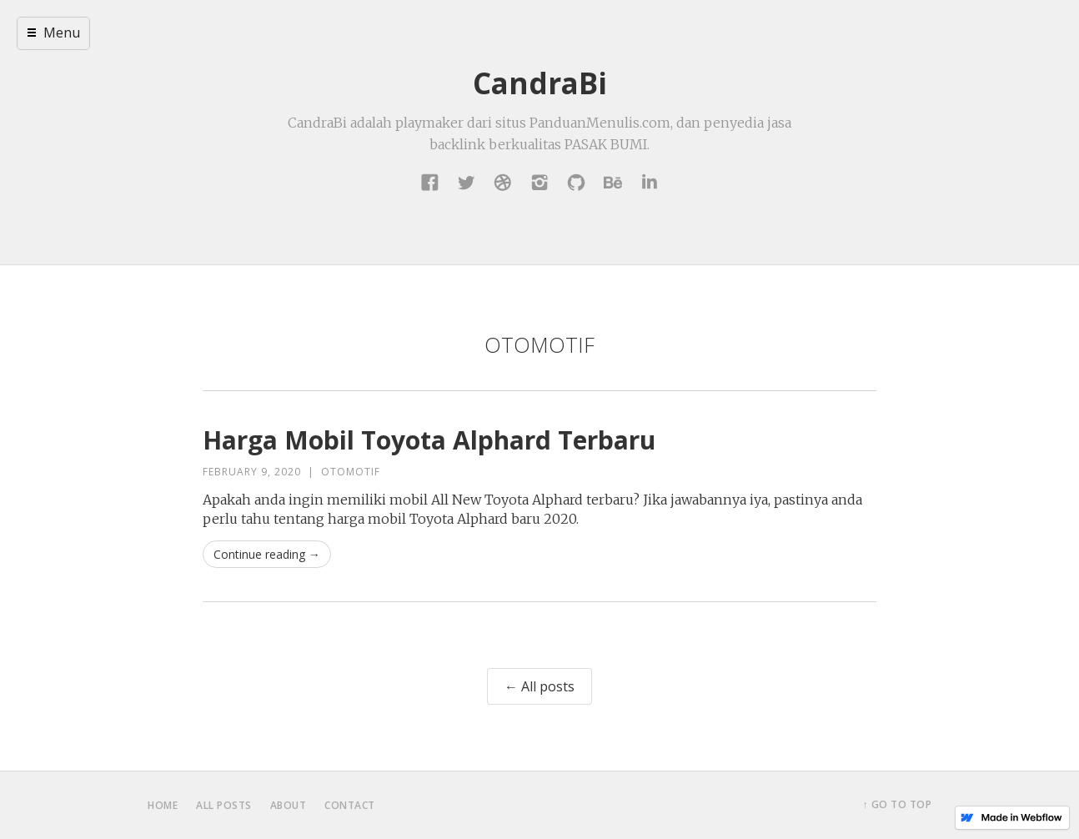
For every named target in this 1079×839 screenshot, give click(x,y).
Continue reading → (266, 554)
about (288, 805)
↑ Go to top (897, 804)
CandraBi (540, 83)
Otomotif (350, 471)
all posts (224, 805)
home (163, 805)
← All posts (539, 686)
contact (349, 805)
